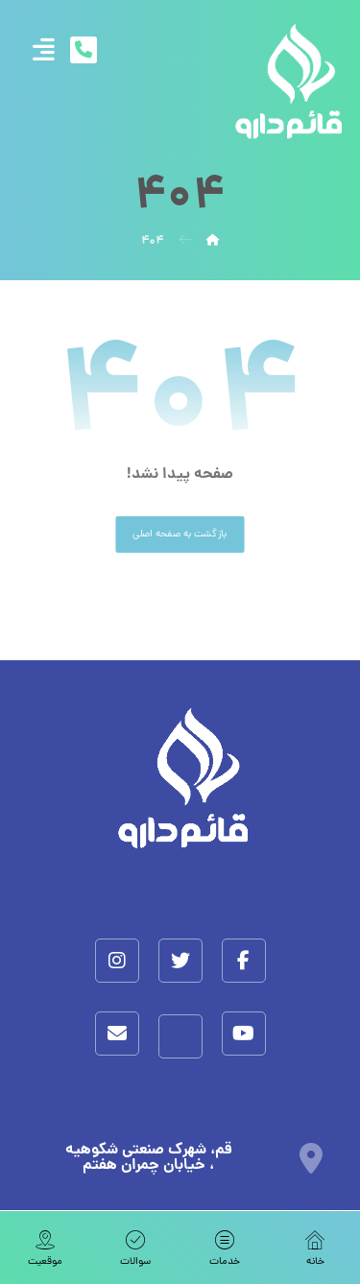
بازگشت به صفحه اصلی (179, 534)
